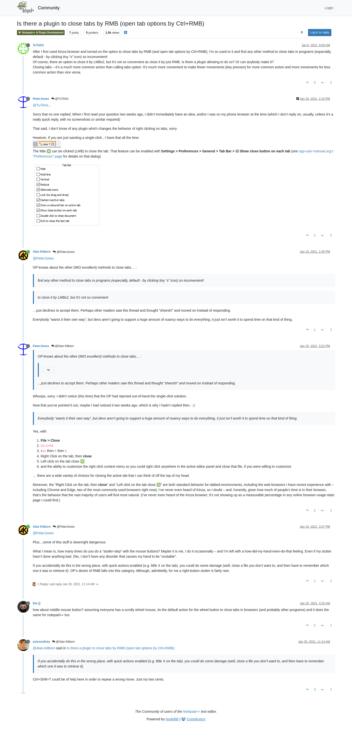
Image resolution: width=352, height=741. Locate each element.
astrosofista (41, 641)
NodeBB (172, 719)
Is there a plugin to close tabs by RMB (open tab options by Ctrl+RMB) (120, 648)
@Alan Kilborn (62, 346)
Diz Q (37, 603)
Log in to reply (319, 32)
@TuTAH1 (60, 99)
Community (49, 7)
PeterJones (41, 99)
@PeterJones (63, 252)
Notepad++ (191, 711)
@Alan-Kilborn (44, 648)
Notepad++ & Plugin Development (41, 32)
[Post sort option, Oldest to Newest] (302, 32)
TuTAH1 (38, 45)
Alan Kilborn (42, 251)
